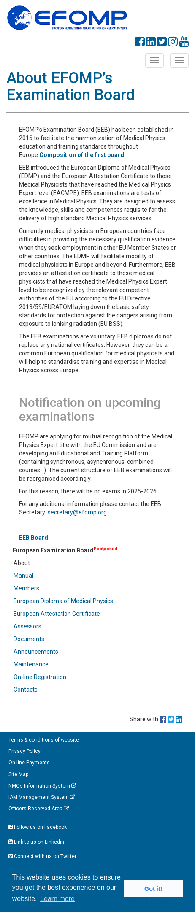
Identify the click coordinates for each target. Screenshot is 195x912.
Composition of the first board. (82, 155)
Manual (23, 575)
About (22, 563)
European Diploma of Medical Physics (63, 601)
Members (26, 588)
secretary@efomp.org (77, 512)
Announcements (36, 651)
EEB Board (33, 537)
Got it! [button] (153, 888)
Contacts (26, 689)
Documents (29, 639)
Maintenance (31, 664)
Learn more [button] (57, 898)
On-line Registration (40, 677)
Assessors (27, 626)
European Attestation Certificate (57, 613)
